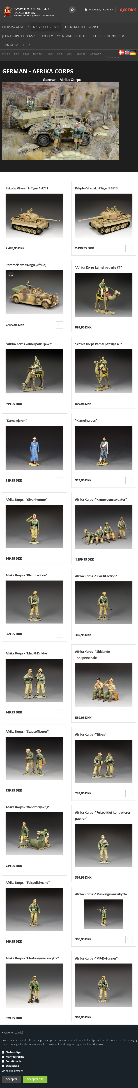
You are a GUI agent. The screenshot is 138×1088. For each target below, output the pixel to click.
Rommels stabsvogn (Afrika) (26, 265)
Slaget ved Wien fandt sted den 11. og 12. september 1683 (83, 36)
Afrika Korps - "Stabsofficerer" (27, 731)
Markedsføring (15, 1056)
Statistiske (12, 1065)
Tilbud (49, 53)
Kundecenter (95, 53)
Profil (59, 53)
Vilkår (69, 53)
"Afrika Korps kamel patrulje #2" (29, 344)
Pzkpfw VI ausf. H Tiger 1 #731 (27, 188)
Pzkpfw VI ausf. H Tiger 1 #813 (96, 188)
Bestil (26, 53)
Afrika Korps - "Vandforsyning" (27, 807)
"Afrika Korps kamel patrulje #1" (98, 267)
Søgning (81, 53)
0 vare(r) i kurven (101, 9)
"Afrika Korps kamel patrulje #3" (98, 344)
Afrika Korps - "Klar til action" (26, 575)
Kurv (16, 53)
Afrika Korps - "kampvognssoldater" (101, 499)
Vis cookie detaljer (12, 1071)
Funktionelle (14, 1061)
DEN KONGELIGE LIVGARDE (81, 27)
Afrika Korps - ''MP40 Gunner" (96, 958)
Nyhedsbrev (113, 57)
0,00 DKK (128, 9)
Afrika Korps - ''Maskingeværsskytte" (32, 958)
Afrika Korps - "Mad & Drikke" (27, 653)
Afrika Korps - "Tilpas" (90, 734)
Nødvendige (13, 1052)
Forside (6, 53)
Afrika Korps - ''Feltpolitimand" (28, 882)
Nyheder (37, 53)
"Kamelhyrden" (86, 420)
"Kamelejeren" (16, 420)
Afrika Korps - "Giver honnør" (26, 499)
